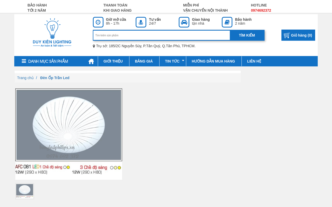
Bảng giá (144, 61)
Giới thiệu (113, 61)
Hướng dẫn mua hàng (213, 61)
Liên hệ (254, 61)
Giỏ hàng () (301, 35)
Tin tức (174, 61)
